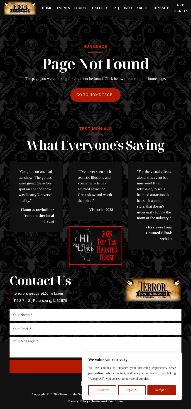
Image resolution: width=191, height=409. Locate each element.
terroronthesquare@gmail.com (38, 293)
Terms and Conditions (107, 401)
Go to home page (95, 95)
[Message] (95, 347)
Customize (102, 390)
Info (128, 8)
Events (63, 8)
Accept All (161, 390)
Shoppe (81, 8)
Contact (160, 8)
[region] (132, 376)
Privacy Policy (78, 401)
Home (47, 8)
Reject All (132, 390)
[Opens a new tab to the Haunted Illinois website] (95, 246)
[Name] (95, 315)
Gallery (100, 8)
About (142, 8)
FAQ (116, 8)
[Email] (95, 329)
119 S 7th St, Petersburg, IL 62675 (40, 301)
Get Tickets (180, 8)
